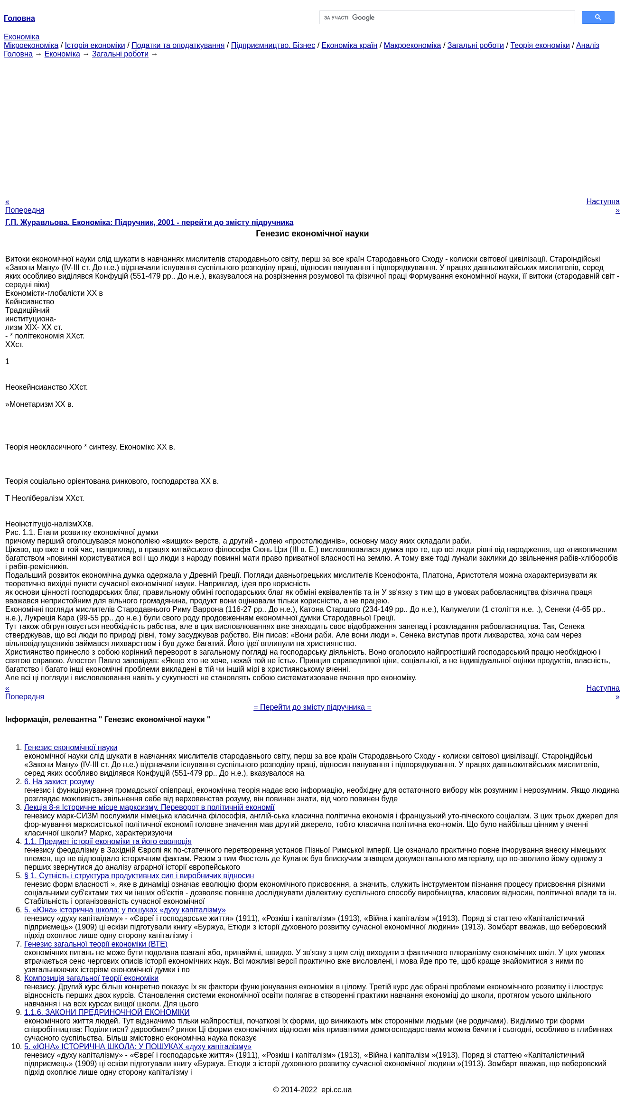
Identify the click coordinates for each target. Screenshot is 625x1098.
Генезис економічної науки (70, 747)
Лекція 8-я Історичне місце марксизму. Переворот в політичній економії (149, 807)
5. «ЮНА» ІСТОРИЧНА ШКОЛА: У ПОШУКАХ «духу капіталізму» (138, 1046)
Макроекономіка (412, 45)
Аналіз (587, 45)
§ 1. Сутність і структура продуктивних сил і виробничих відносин (139, 876)
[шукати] (446, 17)
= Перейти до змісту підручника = (312, 707)
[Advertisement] (312, 124)
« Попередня (24, 205)
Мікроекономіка (31, 45)
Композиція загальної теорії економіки (91, 978)
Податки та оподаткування (177, 45)
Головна (18, 54)
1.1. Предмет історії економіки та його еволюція (108, 841)
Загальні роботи (476, 45)
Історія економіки (95, 45)
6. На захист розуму (59, 782)
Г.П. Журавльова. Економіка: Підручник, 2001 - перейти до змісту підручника (149, 222)
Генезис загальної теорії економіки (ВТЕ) (96, 944)
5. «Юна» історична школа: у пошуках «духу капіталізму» (125, 910)
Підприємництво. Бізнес (273, 45)
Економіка (21, 37)
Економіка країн (350, 45)
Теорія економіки (539, 45)
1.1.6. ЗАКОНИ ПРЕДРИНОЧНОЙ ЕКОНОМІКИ (107, 1012)
